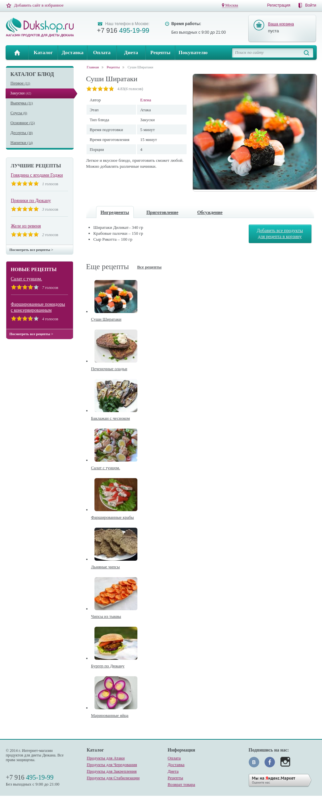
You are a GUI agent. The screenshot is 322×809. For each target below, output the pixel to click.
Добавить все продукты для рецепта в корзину (280, 233)
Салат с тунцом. (26, 278)
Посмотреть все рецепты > (31, 250)
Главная (17, 52)
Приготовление (162, 212)
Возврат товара (181, 784)
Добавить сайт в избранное (39, 5)
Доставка (73, 52)
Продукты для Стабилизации (113, 778)
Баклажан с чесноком (110, 418)
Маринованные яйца (109, 715)
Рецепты (160, 52)
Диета (131, 52)
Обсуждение (210, 212)
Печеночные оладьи (109, 368)
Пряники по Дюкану (31, 200)
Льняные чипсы (105, 566)
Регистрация (278, 5)
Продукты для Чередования (112, 764)
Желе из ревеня (26, 226)
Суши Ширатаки (140, 67)
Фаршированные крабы (112, 517)
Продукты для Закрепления (112, 771)
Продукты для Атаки (106, 758)
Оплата (102, 52)
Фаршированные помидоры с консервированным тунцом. (38, 307)
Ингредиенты (114, 212)
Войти (310, 5)
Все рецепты (149, 266)
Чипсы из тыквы (106, 616)
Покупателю (192, 52)
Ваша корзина (281, 24)
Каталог (43, 52)
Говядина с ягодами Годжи (37, 175)
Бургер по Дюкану (108, 665)
